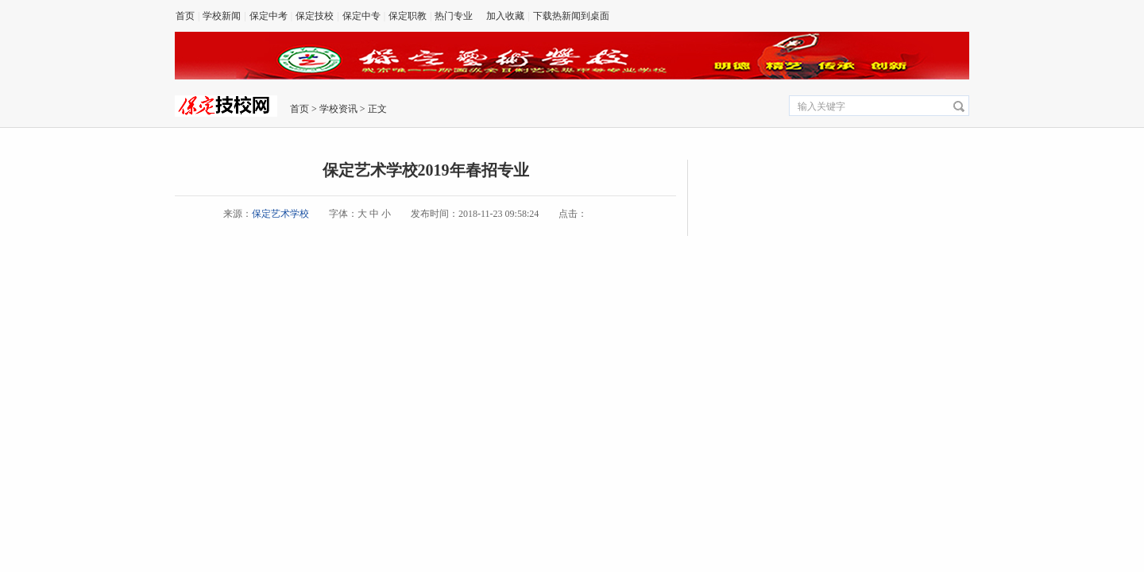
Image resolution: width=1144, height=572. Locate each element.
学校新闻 (222, 15)
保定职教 (407, 15)
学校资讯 (338, 108)
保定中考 (268, 15)
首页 (185, 15)
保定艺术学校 (280, 213)
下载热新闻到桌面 (571, 15)
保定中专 (361, 15)
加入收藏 (505, 15)
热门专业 (454, 15)
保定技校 (315, 15)
